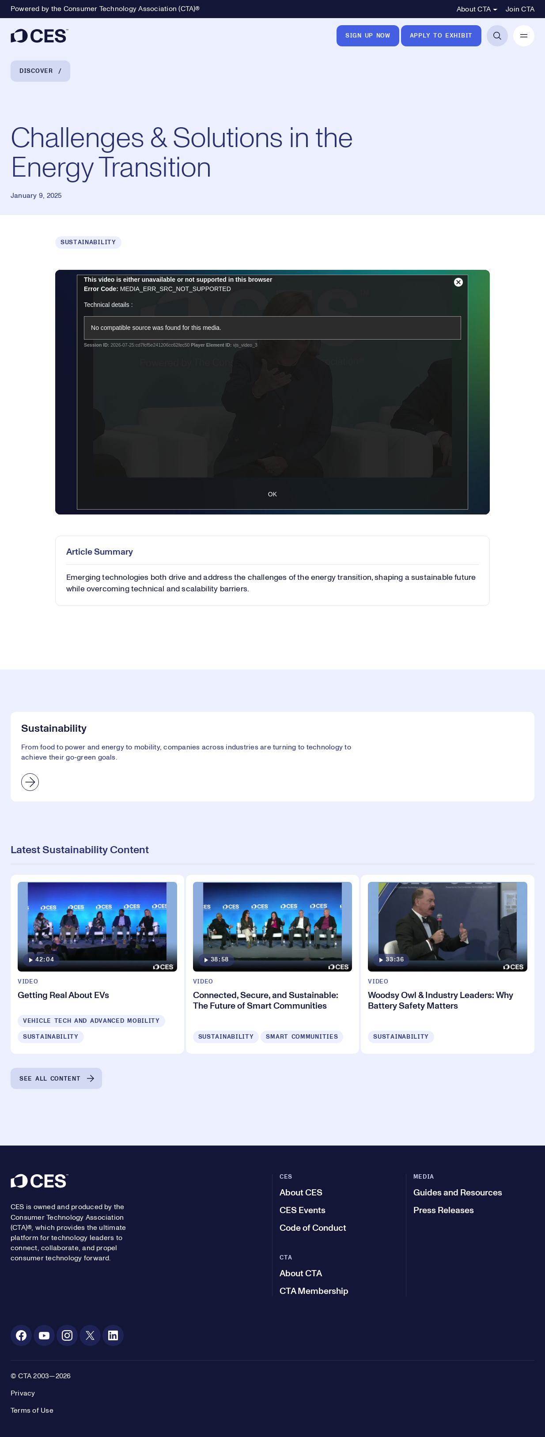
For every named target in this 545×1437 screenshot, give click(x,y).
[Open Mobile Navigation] (523, 35)
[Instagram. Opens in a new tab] (67, 1335)
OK (272, 494)
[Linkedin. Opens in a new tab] (113, 1335)
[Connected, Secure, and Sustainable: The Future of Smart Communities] (273, 964)
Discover (36, 71)
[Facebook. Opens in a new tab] (21, 1335)
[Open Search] (497, 35)
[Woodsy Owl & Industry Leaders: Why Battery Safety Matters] (447, 964)
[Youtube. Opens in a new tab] (44, 1335)
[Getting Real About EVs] (97, 964)
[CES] (39, 36)
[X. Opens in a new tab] (90, 1335)
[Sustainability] (272, 757)
